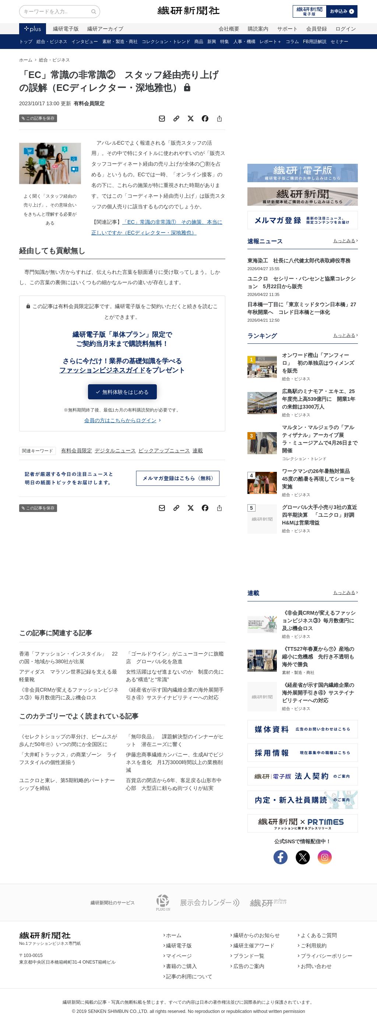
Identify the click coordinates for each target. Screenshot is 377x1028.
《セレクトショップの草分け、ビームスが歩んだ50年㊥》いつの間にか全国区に (68, 740)
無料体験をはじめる (122, 392)
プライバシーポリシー (325, 956)
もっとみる (345, 240)
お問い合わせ (315, 966)
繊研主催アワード (252, 945)
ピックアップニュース (164, 450)
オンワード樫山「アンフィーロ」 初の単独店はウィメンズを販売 (318, 363)
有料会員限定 (76, 450)
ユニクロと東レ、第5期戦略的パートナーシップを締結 (67, 784)
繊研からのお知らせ (255, 935)
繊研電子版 (66, 29)
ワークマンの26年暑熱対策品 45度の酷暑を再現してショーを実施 (318, 479)
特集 (224, 41)
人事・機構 (244, 41)
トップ (25, 41)
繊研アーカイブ (105, 29)
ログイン (345, 29)
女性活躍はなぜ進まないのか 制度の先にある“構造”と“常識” (175, 675)
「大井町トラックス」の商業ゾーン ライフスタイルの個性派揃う (68, 758)
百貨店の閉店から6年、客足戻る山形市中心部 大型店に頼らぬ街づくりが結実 (174, 784)
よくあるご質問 (317, 935)
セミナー (339, 41)
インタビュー (84, 41)
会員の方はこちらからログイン (122, 420)
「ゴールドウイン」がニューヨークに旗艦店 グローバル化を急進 (175, 657)
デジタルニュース (115, 450)
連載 (198, 450)
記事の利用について (188, 976)
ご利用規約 (312, 945)
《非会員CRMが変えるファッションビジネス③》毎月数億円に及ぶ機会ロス (69, 693)
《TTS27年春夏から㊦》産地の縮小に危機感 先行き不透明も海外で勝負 (318, 656)
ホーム (25, 60)
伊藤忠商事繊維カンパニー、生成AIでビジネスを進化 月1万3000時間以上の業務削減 (174, 762)
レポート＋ (271, 41)
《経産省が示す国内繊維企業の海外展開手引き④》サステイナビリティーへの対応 (175, 693)
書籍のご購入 (180, 966)
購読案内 (258, 29)
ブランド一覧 (247, 956)
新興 (211, 41)
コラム (292, 41)
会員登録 (316, 29)
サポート (287, 29)
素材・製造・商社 (120, 41)
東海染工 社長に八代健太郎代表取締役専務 (298, 261)
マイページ (177, 956)
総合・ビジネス (51, 41)
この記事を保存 (38, 118)
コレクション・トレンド (166, 41)
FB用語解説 (315, 41)
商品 (198, 41)
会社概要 (229, 29)
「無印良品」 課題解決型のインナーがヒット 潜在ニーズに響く (175, 740)
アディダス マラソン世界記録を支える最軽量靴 (68, 675)
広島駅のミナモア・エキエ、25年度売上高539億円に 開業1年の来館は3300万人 (318, 399)
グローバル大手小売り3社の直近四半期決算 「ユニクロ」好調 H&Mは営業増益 (320, 515)
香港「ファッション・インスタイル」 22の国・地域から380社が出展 (68, 657)
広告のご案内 (247, 966)
